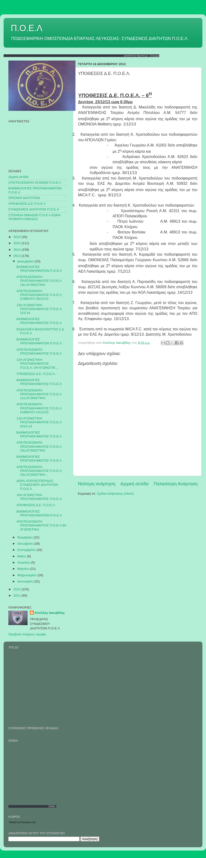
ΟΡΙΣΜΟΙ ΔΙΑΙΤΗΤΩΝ (24, 198)
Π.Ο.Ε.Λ (26, 28)
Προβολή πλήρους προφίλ (27, 634)
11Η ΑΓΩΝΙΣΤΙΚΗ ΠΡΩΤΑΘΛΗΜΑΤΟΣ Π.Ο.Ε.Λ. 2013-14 (40, 422)
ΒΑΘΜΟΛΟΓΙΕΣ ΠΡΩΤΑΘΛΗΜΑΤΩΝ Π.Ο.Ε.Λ (39, 268)
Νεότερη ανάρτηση (96, 483)
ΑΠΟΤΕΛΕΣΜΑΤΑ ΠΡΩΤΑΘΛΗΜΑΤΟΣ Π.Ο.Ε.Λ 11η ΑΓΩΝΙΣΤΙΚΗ (39, 394)
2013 (17, 256)
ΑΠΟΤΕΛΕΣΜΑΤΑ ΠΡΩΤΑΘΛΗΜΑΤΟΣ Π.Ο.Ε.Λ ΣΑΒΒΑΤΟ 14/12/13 (39, 408)
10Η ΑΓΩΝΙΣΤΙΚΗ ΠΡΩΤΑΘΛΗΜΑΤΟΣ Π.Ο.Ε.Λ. (40, 497)
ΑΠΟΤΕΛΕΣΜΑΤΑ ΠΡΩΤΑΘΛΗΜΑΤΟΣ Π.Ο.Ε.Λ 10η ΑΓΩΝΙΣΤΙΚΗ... (39, 470)
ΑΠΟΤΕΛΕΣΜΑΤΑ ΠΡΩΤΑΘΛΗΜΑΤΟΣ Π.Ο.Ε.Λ (39, 351)
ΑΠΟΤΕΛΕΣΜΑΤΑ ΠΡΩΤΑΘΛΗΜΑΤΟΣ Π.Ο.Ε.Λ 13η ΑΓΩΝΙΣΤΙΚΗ (39, 280)
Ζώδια (51, 806)
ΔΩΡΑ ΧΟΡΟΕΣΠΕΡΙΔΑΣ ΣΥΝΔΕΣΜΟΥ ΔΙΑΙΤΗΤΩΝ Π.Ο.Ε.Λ (37, 484)
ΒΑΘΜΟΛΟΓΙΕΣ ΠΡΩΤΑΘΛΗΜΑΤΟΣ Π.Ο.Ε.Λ (39, 321)
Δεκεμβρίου (26, 261)
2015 (17, 243)
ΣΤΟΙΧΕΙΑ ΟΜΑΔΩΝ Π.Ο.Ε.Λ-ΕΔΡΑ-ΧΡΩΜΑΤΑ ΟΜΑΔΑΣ (34, 217)
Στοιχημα (154, 55)
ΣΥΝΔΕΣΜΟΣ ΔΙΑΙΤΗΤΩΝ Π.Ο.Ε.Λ (33, 209)
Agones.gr (142, 55)
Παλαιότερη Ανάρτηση (176, 483)
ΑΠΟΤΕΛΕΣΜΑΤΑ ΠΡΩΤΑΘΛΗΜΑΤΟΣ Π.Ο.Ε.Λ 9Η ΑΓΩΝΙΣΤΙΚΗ (41, 525)
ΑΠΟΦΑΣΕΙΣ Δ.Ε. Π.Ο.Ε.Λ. (36, 505)
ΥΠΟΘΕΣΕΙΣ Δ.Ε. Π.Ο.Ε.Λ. (36, 374)
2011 (17, 595)
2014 (17, 249)
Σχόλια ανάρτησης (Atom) (115, 493)
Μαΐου (22, 556)
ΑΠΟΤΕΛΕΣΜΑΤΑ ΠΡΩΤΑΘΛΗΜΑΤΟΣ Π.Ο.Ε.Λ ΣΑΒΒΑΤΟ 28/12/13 (39, 294)
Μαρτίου (23, 568)
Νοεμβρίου (25, 537)
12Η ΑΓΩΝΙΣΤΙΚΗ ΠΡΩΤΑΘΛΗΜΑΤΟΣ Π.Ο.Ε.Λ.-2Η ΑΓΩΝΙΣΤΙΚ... (37, 363)
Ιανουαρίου (25, 581)
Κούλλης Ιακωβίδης (50, 613)
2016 (17, 237)
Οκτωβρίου (25, 543)
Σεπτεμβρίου (26, 550)
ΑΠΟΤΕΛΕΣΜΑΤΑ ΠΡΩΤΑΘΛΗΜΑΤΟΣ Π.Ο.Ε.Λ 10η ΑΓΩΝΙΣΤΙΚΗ (39, 446)
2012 (17, 589)
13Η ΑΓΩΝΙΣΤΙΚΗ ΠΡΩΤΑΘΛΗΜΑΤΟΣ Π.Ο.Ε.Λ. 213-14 (40, 309)
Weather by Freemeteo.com (22, 822)
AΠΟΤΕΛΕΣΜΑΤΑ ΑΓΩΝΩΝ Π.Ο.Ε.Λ (34, 182)
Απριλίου (24, 562)
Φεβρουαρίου (27, 575)
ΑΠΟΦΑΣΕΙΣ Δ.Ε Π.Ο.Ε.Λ (27, 203)
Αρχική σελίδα (134, 483)
